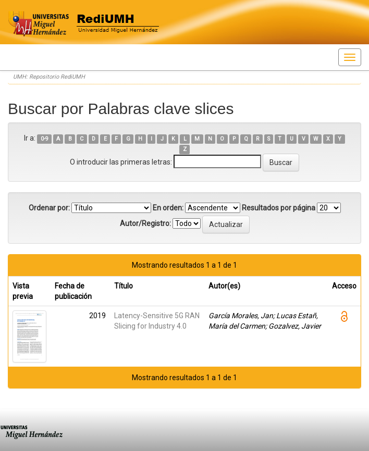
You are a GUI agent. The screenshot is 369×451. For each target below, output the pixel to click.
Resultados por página (278, 208)
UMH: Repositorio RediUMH (49, 76)
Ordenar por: (49, 208)
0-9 (44, 138)
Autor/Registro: (145, 223)
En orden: (168, 208)
